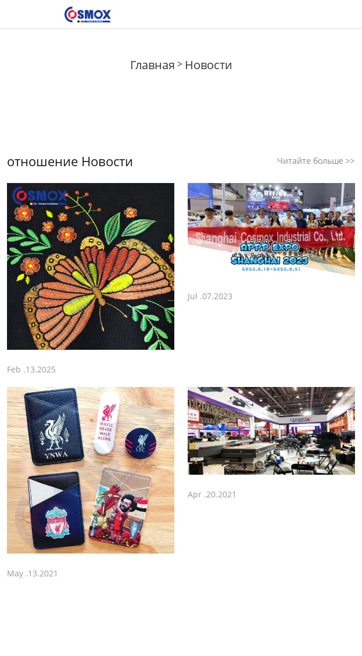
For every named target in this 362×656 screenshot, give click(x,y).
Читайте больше (316, 160)
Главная (152, 65)
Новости (208, 65)
